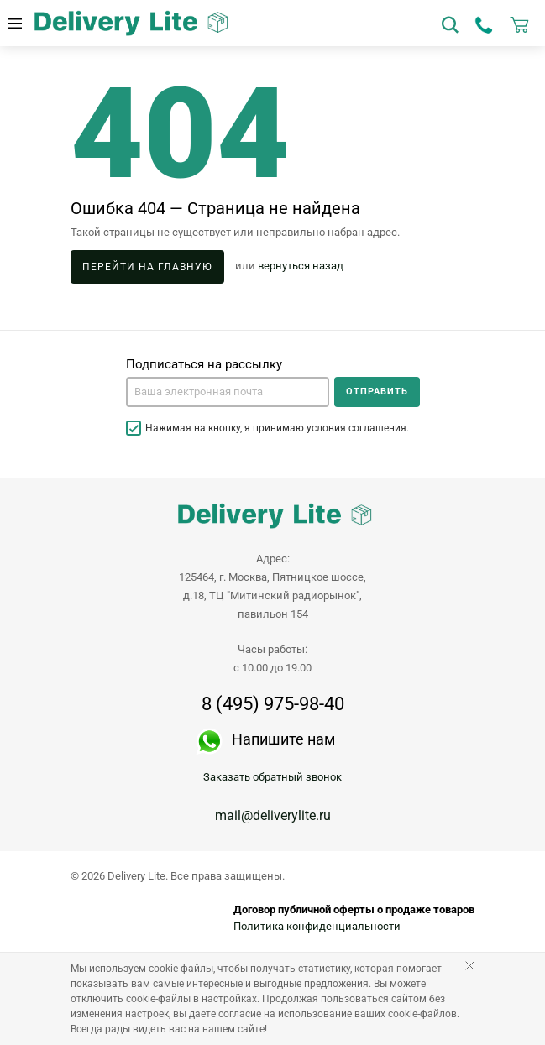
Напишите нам (283, 739)
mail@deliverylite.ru (273, 815)
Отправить (377, 391)
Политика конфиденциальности (317, 926)
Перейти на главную (147, 267)
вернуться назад (300, 266)
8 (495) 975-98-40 (273, 704)
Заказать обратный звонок (272, 777)
